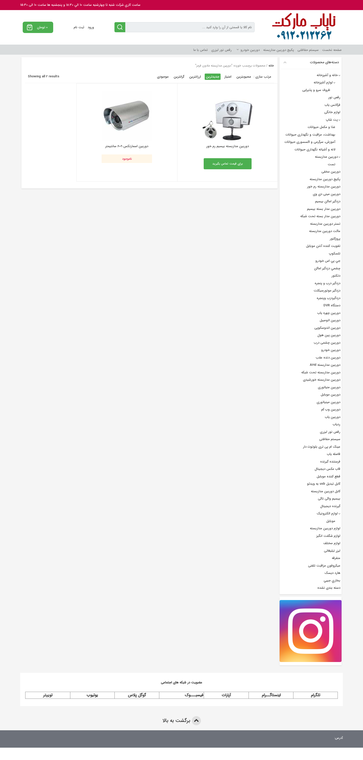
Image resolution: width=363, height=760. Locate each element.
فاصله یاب (333, 454)
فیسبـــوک (194, 695)
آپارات (226, 695)
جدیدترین (212, 76)
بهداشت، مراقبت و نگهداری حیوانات (310, 134)
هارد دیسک (332, 573)
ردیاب (336, 424)
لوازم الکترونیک (327, 513)
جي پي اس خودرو (327, 260)
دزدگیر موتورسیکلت (327, 290)
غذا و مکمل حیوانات (321, 127)
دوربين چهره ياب (328, 313)
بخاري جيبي (332, 580)
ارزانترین (195, 76)
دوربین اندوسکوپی (327, 328)
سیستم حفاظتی (308, 50)
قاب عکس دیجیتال (327, 469)
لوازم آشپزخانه (323, 82)
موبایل (330, 521)
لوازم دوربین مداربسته (325, 528)
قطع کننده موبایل (328, 476)
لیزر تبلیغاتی (332, 550)
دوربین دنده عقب (328, 357)
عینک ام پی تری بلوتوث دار (321, 446)
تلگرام (315, 695)
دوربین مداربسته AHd (325, 365)
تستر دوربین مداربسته (325, 223)
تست (331, 164)
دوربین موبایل (330, 394)
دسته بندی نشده (328, 587)
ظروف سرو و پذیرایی (316, 90)
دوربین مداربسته (326, 156)
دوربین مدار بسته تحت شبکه (320, 216)
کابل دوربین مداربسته (325, 491)
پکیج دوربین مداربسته (278, 50)
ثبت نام (79, 27)
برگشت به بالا (181, 720)
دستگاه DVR (331, 305)
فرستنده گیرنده (330, 461)
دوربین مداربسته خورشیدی (321, 379)
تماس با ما (200, 50)
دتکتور (335, 275)
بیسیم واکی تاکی (329, 498)
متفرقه (336, 558)
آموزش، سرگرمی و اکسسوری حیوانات (310, 142)
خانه (271, 65)
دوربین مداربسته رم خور (323, 186)
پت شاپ (332, 119)
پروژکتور (335, 238)
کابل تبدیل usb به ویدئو (323, 483)
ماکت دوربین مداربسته (324, 231)
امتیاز (227, 76)
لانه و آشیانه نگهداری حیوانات (315, 149)
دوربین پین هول (328, 335)
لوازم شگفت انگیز (328, 536)
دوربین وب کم (330, 409)
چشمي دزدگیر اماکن (327, 268)
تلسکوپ (334, 253)
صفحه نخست (332, 50)
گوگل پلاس (137, 695)
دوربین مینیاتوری (328, 402)
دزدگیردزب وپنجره (328, 298)
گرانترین (179, 76)
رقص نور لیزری (221, 50)
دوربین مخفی (330, 171)
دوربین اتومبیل (330, 320)
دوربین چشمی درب (327, 342)
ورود (91, 27)
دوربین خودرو (250, 50)
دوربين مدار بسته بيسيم (323, 209)
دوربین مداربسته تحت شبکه (320, 372)
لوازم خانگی (332, 112)
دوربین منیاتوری (329, 387)
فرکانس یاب (332, 105)
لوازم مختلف (331, 543)
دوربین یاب (332, 417)
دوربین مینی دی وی (326, 194)
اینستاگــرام (271, 695)
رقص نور (334, 97)
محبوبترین (243, 76)
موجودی (163, 76)
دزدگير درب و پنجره (327, 283)
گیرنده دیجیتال (330, 506)
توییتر (47, 695)
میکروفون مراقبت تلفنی (324, 565)
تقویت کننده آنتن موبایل (323, 246)
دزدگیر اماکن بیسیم (327, 201)
